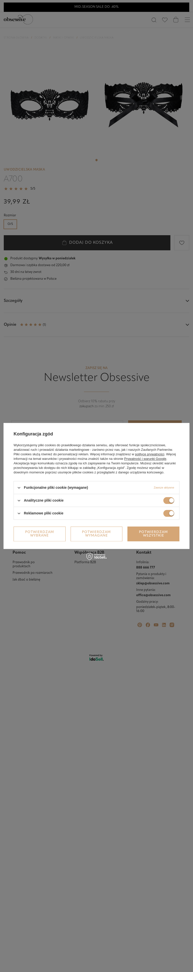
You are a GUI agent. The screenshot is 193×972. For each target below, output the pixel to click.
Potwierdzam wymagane (96, 534)
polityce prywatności (149, 454)
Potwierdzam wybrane (39, 534)
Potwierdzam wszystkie (153, 534)
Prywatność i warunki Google (145, 459)
